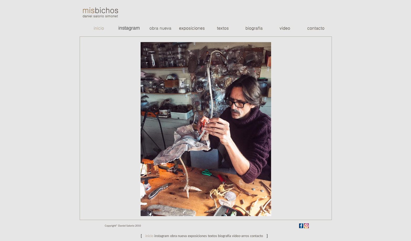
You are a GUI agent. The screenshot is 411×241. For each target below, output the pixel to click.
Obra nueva (178, 236)
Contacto (256, 236)
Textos (212, 236)
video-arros (240, 236)
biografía (224, 236)
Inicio (149, 236)
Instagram (161, 236)
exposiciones (197, 236)
